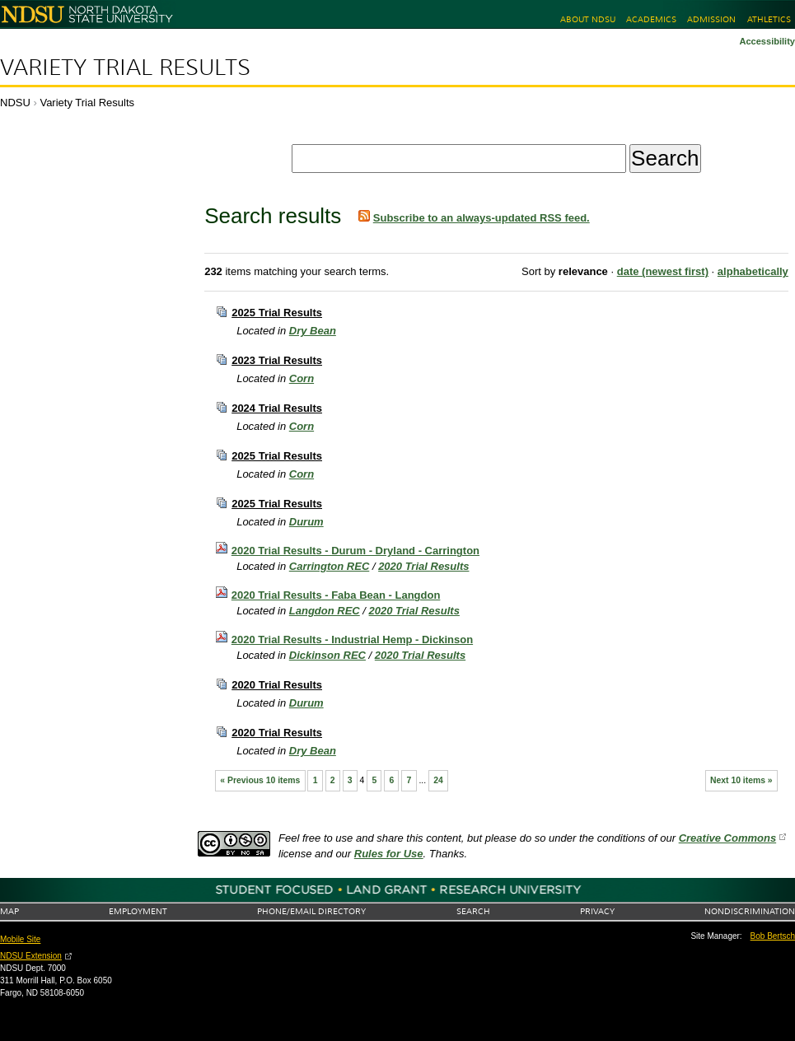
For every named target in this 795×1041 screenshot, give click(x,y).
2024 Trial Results (276, 408)
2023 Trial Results (276, 360)
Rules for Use (388, 853)
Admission (711, 19)
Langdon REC (324, 611)
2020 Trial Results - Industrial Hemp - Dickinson (352, 639)
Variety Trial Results (125, 67)
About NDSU (587, 19)
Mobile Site (20, 939)
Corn (301, 378)
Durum (306, 522)
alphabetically (753, 271)
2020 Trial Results (423, 566)
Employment (138, 911)
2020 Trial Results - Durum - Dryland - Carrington (355, 550)
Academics (651, 19)
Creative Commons (727, 838)
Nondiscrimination (749, 911)
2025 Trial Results (276, 312)
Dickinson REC (327, 655)
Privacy (597, 911)
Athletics (769, 19)
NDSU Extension (31, 955)
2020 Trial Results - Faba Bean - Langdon (336, 595)
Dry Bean (312, 330)
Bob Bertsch (773, 936)
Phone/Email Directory (311, 911)
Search (473, 911)
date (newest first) (662, 271)
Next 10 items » (741, 780)
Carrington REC (329, 566)
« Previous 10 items (260, 780)
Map (9, 911)
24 (438, 780)
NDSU (15, 102)
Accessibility (767, 41)
